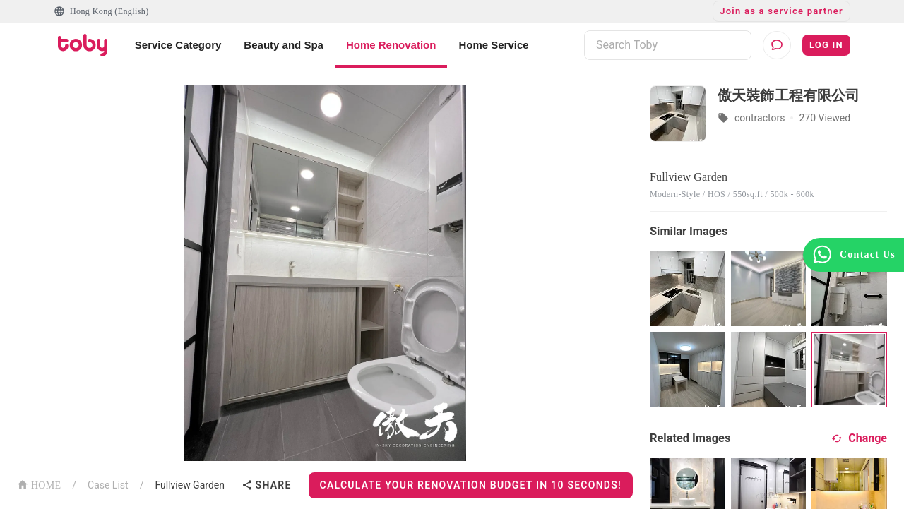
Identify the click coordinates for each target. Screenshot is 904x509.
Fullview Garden (190, 485)
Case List (108, 485)
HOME (39, 484)
